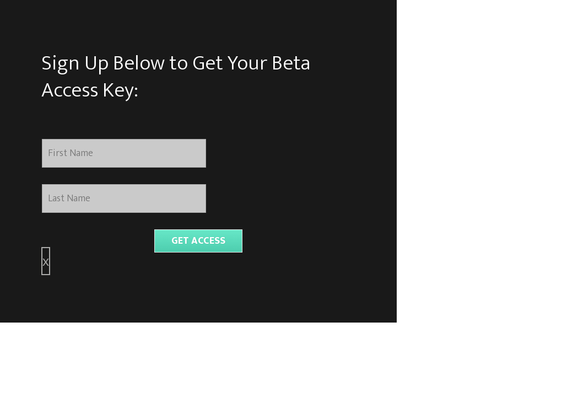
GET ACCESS (198, 241)
